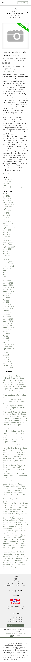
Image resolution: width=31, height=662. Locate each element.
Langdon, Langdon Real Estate (13, 482)
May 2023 (6, 255)
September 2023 (8, 247)
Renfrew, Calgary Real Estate (12, 520)
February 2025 (7, 223)
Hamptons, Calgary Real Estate (13, 465)
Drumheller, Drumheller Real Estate (15, 448)
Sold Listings (6, 186)
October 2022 (7, 268)
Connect (23, 2)
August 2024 (7, 230)
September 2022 (8, 270)
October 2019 (7, 325)
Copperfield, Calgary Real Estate (14, 414)
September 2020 (8, 310)
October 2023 (7, 245)
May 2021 (5, 300)
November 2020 (8, 306)
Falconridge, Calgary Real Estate (14, 456)
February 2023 (7, 262)
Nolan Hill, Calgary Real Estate (13, 509)
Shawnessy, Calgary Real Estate (13, 537)
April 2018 (6, 359)
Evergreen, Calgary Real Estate (13, 454)
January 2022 (7, 285)
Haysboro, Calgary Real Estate (13, 467)
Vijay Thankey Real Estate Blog (13, 188)
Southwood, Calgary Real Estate (14, 545)
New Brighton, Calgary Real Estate (14, 507)
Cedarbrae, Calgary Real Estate (13, 399)
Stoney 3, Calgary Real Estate (13, 548)
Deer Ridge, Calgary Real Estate (13, 431)
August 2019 (6, 330)
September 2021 (8, 291)
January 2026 (7, 202)
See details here (8, 71)
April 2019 (6, 338)
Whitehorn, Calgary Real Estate (13, 564)
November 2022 (8, 266)
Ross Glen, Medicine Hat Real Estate (15, 524)
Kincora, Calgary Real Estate (12, 480)
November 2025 (8, 204)
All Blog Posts (7, 179)
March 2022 (6, 281)
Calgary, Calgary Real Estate (16, 60)
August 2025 (7, 211)
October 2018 (7, 346)
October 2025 (7, 206)
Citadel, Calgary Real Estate (12, 405)
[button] (10, 590)
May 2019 (5, 336)
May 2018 (5, 357)
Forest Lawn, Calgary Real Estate (14, 459)
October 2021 (7, 289)
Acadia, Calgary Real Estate (12, 374)
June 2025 (6, 215)
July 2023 (6, 251)
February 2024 (7, 243)
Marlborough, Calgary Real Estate (14, 490)
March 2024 (6, 240)
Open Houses (7, 184)
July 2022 (6, 272)
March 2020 (6, 317)
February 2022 (7, 283)
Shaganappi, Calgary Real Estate (14, 535)
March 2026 (6, 198)
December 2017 (8, 368)
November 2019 (8, 323)
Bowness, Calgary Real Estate (13, 382)
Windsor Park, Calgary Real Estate (14, 567)
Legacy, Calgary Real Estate (12, 484)
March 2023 (6, 259)
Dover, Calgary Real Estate (12, 437)
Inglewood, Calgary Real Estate (13, 473)
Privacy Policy (15, 631)
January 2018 (7, 366)
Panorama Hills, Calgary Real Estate (15, 514)
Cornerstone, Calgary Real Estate (14, 416)
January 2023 (7, 264)
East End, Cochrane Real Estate (13, 450)
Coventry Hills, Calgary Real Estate (14, 420)
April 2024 (6, 238)
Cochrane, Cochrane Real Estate (14, 410)
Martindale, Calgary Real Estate (13, 492)
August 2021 (6, 293)
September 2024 (8, 228)
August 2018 (6, 351)
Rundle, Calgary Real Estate (12, 526)
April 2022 (6, 279)
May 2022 (6, 276)
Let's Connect (15, 625)
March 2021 (6, 304)
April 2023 (6, 257)
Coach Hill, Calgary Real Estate (13, 408)
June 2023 (6, 253)
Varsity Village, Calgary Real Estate (15, 558)
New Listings (6, 181)
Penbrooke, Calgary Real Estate (13, 516)
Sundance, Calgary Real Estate (13, 552)
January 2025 (7, 226)
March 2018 (6, 361)
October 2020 (7, 308)
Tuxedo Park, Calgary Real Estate (14, 556)
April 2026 (6, 196)
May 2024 (6, 236)
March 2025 (6, 221)
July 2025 (6, 213)
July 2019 (5, 332)
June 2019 (6, 334)
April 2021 (6, 302)
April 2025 (6, 219)
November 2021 (8, 287)
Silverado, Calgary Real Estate (13, 541)
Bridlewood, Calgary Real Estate (14, 386)
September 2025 (8, 209)
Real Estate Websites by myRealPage (15, 633)
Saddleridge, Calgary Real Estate (14, 531)
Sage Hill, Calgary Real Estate (13, 533)
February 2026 (7, 200)
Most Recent (6, 194)
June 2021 (6, 298)
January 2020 (7, 321)
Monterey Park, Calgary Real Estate (15, 503)
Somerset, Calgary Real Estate (13, 543)
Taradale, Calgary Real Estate (13, 554)
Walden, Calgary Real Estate (12, 562)
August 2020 (7, 313)
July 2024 (6, 232)
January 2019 (7, 342)
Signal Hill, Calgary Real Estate (13, 539)
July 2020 (6, 315)
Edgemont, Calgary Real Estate (13, 452)
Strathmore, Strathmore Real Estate (15, 550)
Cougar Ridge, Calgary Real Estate (14, 418)
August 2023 (7, 249)
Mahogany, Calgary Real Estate (13, 486)
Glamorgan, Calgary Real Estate (14, 463)
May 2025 (6, 217)
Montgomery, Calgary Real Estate (14, 505)
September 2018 (8, 349)
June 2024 (6, 234)
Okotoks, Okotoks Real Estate (12, 512)
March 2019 (6, 340)
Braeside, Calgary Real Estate (13, 384)
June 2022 (6, 274)
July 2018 (5, 353)
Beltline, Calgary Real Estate (12, 380)
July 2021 (5, 296)
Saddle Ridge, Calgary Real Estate (14, 528)
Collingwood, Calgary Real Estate (14, 412)
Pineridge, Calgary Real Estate (13, 518)
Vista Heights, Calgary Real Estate (14, 560)
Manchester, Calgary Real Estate (14, 488)
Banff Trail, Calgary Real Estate (13, 378)
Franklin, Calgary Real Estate (12, 461)
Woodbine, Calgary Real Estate (13, 569)
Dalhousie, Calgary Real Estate (13, 429)
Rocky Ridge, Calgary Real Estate (14, 522)
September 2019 (8, 327)
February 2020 (7, 319)
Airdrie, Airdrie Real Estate (11, 376)
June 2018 (6, 355)
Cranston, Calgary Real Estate (13, 422)
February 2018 (7, 363)
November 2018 (8, 344)
